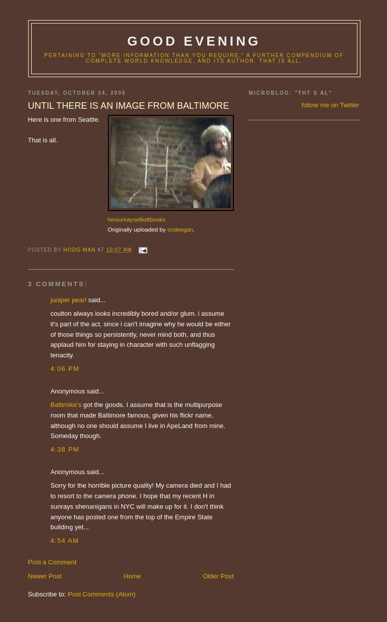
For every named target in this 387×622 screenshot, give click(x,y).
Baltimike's (66, 404)
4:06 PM (65, 368)
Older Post (218, 576)
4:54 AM (65, 540)
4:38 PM (65, 449)
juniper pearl (69, 300)
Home (132, 576)
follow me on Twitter (330, 105)
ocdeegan (180, 229)
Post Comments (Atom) (102, 594)
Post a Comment (52, 562)
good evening (194, 41)
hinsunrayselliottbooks (137, 219)
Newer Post (45, 576)
